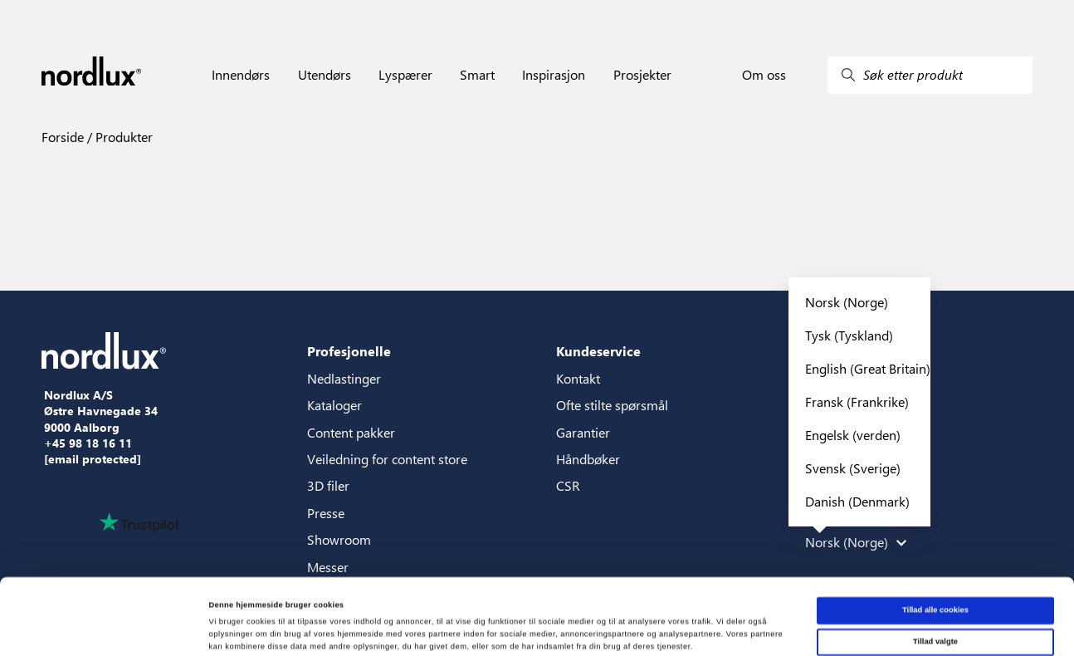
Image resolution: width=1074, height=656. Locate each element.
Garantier (583, 432)
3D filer (328, 485)
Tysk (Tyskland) (849, 335)
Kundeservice (598, 351)
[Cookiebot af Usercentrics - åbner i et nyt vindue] (107, 628)
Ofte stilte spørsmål (612, 405)
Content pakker (351, 432)
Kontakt (578, 378)
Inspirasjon (553, 74)
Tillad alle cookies (935, 539)
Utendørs (324, 74)
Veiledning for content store (387, 459)
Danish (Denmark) (857, 501)
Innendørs (241, 74)
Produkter (122, 136)
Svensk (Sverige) (853, 468)
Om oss (764, 74)
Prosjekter (642, 74)
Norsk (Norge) (846, 302)
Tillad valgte (935, 570)
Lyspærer (405, 74)
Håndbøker (588, 459)
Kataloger (334, 405)
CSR (568, 485)
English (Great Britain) (867, 368)
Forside (62, 136)
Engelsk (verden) (853, 434)
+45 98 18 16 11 (88, 443)
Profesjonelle (349, 351)
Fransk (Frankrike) (857, 401)
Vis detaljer (684, 628)
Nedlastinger (344, 378)
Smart (477, 74)
